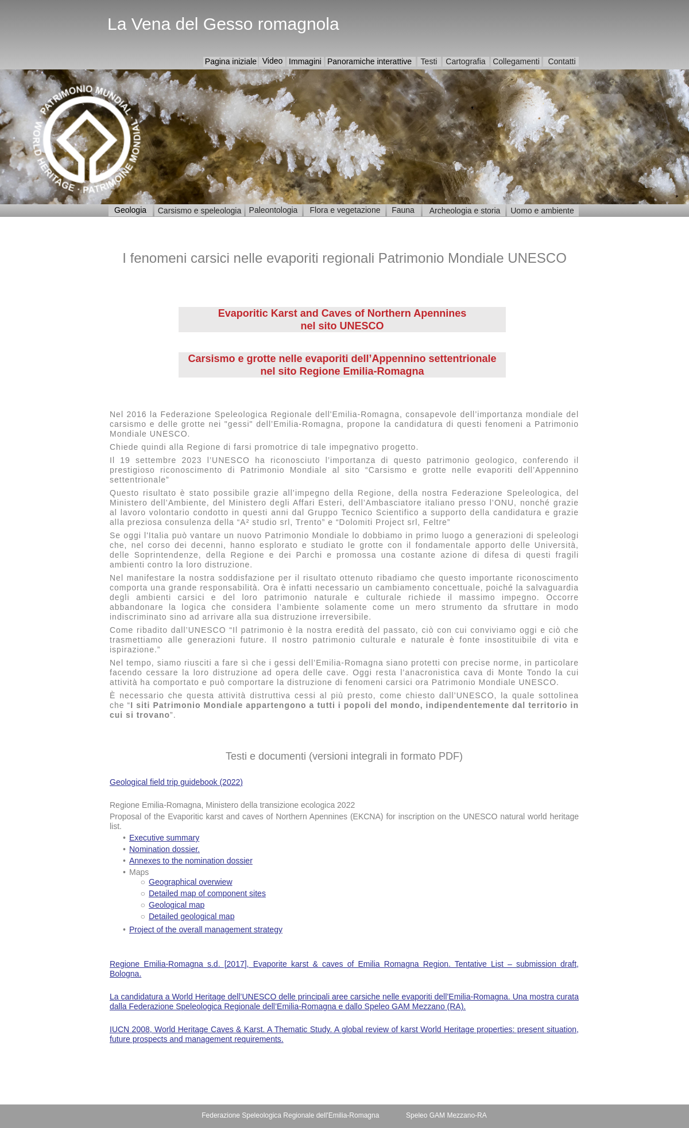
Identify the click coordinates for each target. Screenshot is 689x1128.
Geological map (176, 904)
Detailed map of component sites (207, 893)
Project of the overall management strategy (205, 929)
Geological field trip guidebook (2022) (176, 782)
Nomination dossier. (164, 849)
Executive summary (164, 837)
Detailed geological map (191, 916)
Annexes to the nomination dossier (191, 860)
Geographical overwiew (191, 881)
